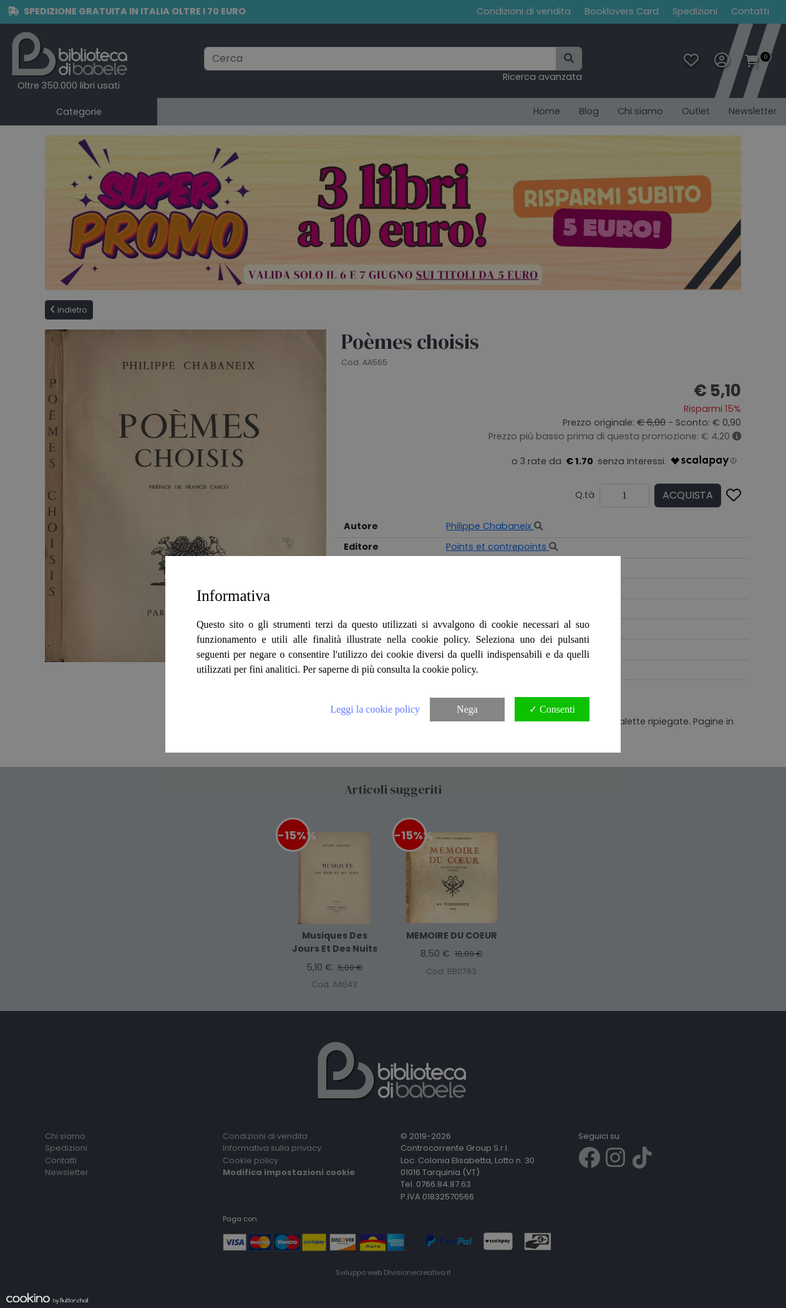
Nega (467, 709)
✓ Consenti (552, 709)
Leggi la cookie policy (375, 709)
